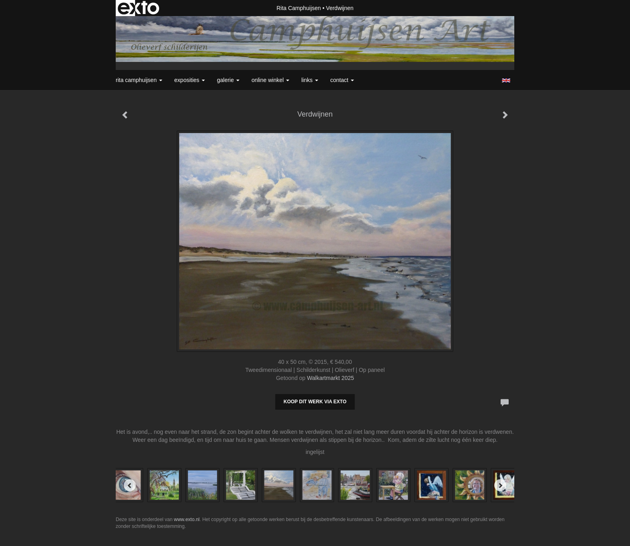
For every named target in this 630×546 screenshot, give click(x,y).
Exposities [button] (189, 80)
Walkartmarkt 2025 (330, 378)
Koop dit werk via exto (315, 401)
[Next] (500, 485)
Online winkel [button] (270, 80)
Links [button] (309, 80)
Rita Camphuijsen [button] (139, 80)
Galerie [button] (228, 80)
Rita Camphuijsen (298, 8)
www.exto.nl (187, 519)
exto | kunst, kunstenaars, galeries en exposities (138, 8)
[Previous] (130, 485)
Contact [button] (342, 80)
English (506, 80)
